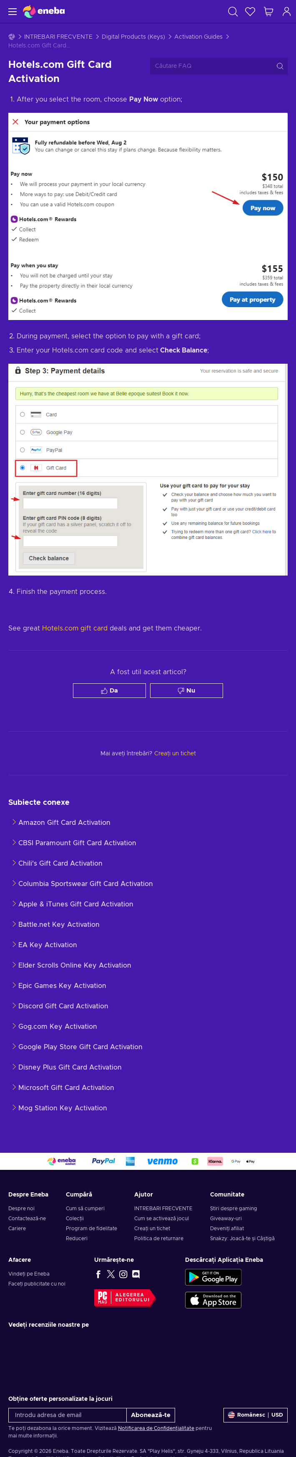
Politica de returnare (158, 1238)
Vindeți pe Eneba (29, 1273)
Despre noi (21, 1208)
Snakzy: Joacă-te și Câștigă (242, 1238)
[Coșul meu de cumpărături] (268, 11)
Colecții (75, 1218)
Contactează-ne (27, 1218)
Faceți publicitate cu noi (36, 1283)
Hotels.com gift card (75, 628)
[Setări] (255, 1415)
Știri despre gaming (233, 1208)
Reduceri (77, 1238)
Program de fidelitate (91, 1228)
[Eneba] (44, 11)
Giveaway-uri (226, 1218)
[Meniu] (11, 11)
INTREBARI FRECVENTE (58, 37)
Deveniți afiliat (227, 1228)
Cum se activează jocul (161, 1218)
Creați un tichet (152, 1228)
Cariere (17, 1228)
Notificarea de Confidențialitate (156, 1428)
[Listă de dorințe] (250, 11)
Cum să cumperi (85, 1208)
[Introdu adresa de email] (67, 1415)
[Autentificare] (287, 11)
